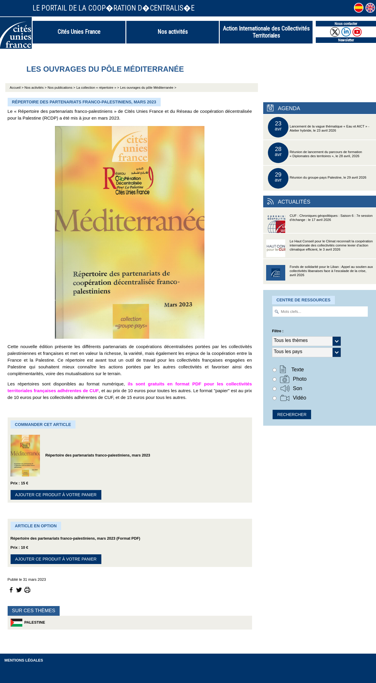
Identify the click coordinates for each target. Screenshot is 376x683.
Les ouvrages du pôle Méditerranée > (148, 87)
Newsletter (346, 40)
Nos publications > (61, 87)
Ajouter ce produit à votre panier (56, 494)
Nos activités (172, 31)
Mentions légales (23, 660)
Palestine (28, 623)
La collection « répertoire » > (97, 87)
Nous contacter (346, 23)
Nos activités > (35, 87)
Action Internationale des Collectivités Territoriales (266, 32)
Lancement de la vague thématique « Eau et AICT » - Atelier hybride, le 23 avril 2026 (318, 127)
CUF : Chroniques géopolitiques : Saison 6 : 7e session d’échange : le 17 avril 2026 (319, 223)
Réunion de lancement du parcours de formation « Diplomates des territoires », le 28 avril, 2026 (315, 152)
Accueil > (17, 87)
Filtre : (277, 331)
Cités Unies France (79, 31)
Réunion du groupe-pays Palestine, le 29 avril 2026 (317, 178)
